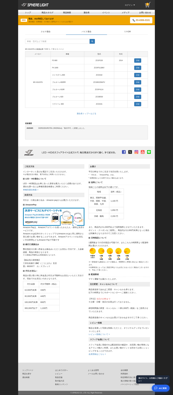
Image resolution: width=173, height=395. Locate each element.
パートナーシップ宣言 (130, 384)
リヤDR (127, 31)
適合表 (86, 12)
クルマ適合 (46, 31)
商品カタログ (47, 12)
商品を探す (26, 374)
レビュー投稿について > (99, 334)
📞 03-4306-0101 (141, 20)
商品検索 (67, 12)
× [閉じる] (167, 377)
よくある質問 (93, 370)
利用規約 (124, 374)
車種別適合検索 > (30, 190)
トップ (28, 12)
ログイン (130, 5)
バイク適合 (86, 31)
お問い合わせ (145, 12)
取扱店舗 (58, 377)
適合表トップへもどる (86, 113)
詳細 (137, 60)
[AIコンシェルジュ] (161, 388)
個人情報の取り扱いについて (132, 381)
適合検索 (26, 377)
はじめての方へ (61, 370)
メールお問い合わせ (96, 374)
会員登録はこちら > (97, 354)
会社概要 (124, 370)
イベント (106, 12)
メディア (125, 12)
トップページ (27, 370)
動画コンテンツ (61, 384)
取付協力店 (59, 381)
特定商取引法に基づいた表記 (132, 377)
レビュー (58, 374)
